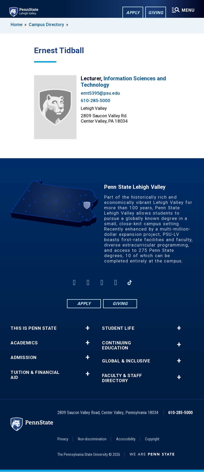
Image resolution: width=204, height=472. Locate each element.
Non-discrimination (92, 439)
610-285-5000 (95, 100)
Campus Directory (46, 24)
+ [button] (88, 328)
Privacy (62, 439)
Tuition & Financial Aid (35, 375)
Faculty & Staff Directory (122, 378)
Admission (24, 357)
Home (16, 24)
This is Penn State (34, 328)
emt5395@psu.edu (100, 93)
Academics (24, 342)
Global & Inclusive (126, 361)
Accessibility (125, 439)
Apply (132, 12)
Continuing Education (116, 345)
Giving (155, 12)
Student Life (118, 328)
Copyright (152, 439)
